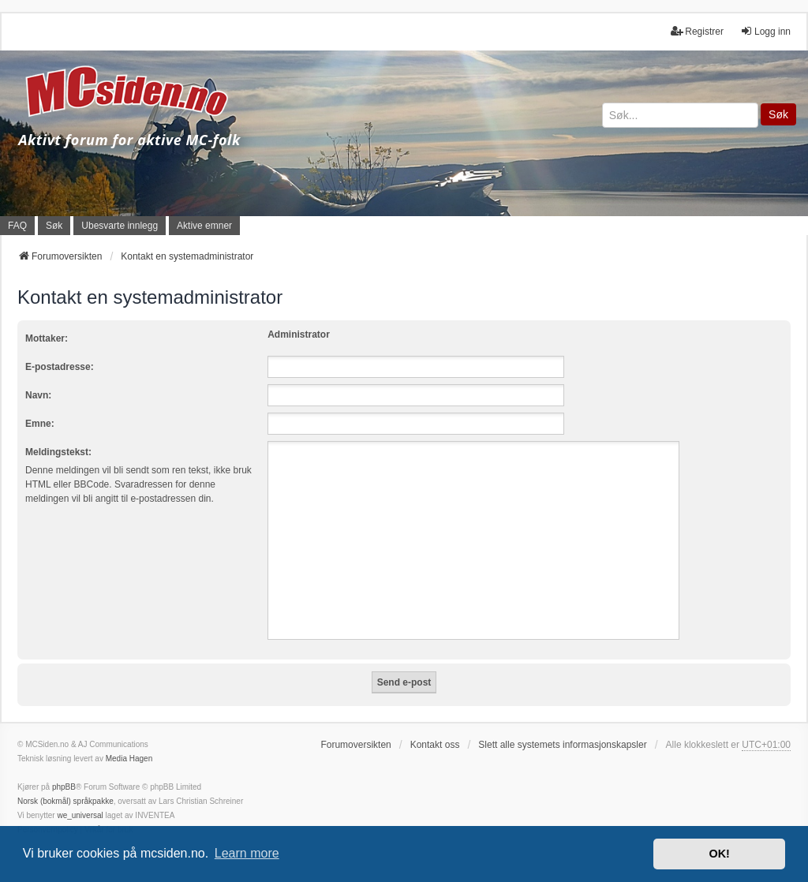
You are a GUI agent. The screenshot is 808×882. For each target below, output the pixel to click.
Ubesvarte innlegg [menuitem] (119, 225)
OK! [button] (719, 853)
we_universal (80, 815)
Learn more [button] (247, 853)
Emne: (39, 423)
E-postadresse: (59, 366)
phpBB (64, 787)
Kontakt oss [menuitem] (435, 744)
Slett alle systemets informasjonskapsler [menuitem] (562, 744)
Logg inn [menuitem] (765, 31)
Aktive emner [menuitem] (204, 225)
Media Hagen (129, 758)
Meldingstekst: (58, 452)
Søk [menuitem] (54, 225)
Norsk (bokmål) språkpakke (65, 801)
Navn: (38, 395)
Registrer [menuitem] (697, 31)
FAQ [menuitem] (17, 225)
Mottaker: (46, 338)
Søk (778, 114)
